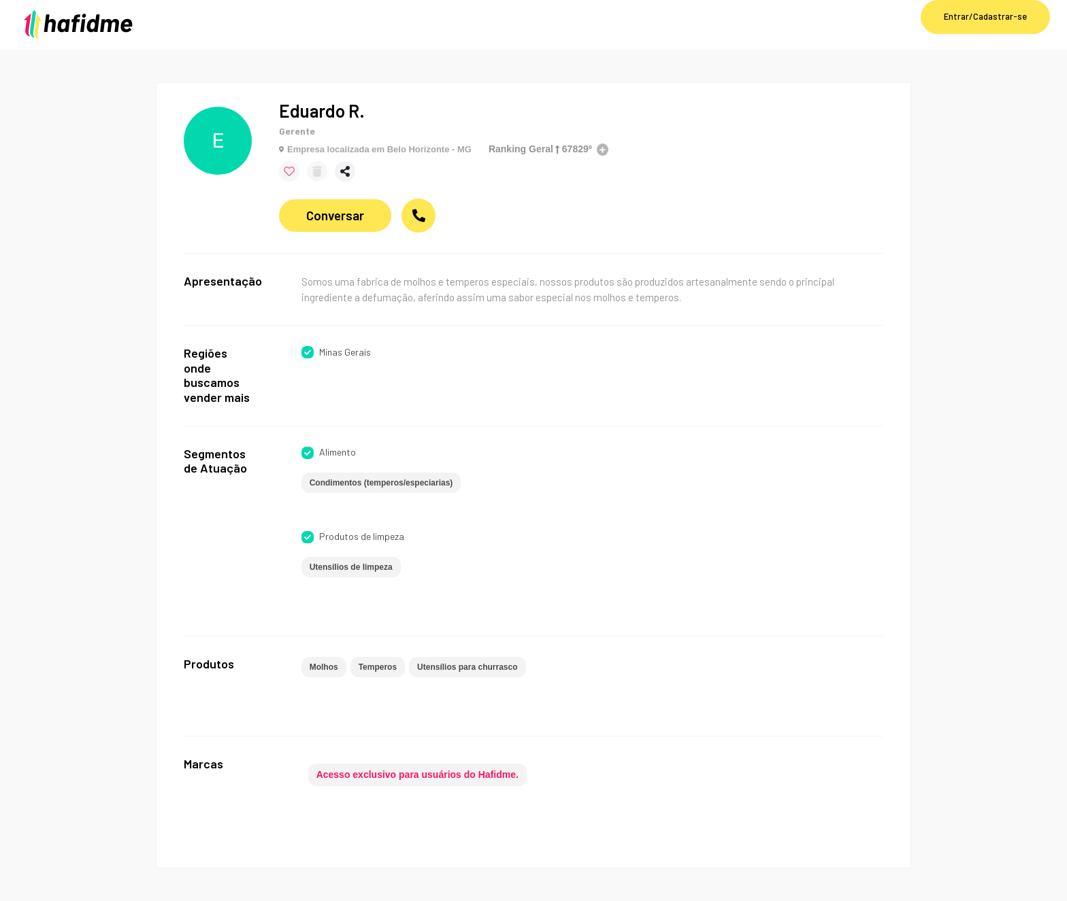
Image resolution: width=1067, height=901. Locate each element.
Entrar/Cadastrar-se (985, 16)
